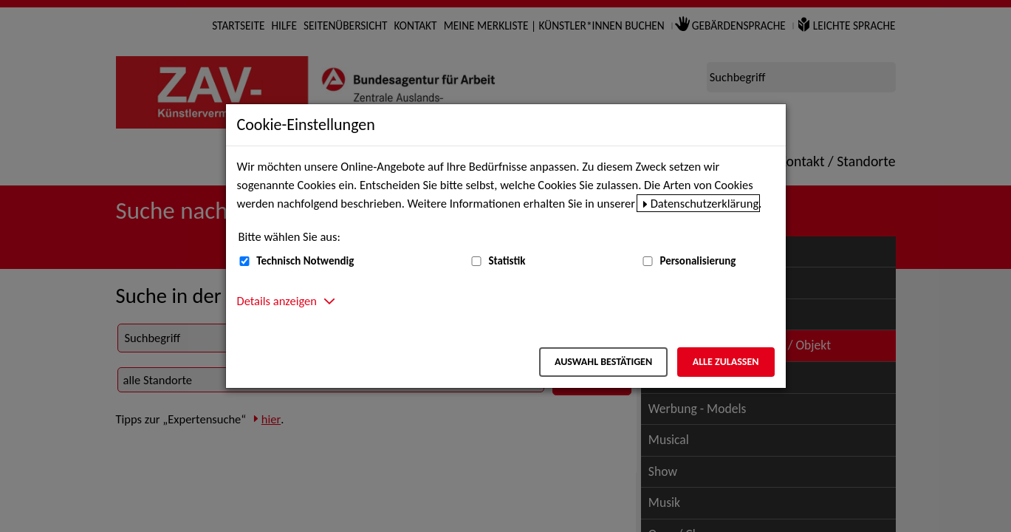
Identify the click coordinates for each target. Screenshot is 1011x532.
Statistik (506, 260)
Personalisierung (697, 260)
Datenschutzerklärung (705, 203)
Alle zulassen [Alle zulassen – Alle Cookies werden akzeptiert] (726, 361)
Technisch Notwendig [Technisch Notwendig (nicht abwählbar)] (305, 260)
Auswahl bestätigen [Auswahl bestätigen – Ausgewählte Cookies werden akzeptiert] (603, 361)
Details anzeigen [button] (277, 300)
